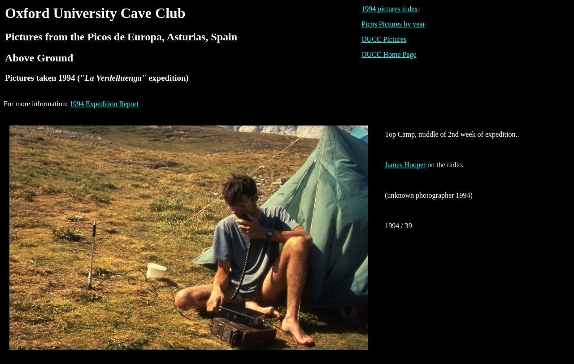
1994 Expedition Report (104, 104)
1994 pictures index (389, 9)
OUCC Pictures (383, 39)
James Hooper (405, 165)
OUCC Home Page (389, 54)
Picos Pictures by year (393, 24)
